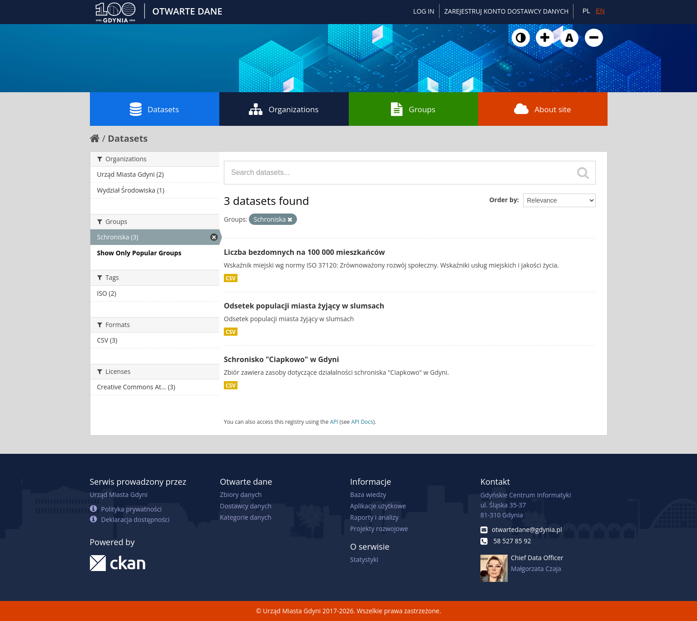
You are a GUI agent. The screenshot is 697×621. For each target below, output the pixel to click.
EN (600, 11)
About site (542, 109)
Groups (413, 109)
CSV (231, 278)
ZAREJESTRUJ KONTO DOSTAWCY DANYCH (507, 11)
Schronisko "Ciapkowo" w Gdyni (281, 359)
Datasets (154, 109)
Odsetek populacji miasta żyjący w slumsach (304, 306)
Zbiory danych (241, 494)
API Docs (362, 421)
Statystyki (364, 559)
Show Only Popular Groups (139, 252)
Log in (423, 11)
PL (586, 11)
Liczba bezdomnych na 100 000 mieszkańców (304, 252)
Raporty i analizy (374, 517)
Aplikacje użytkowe (378, 506)
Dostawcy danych (245, 506)
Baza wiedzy (368, 494)
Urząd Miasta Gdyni (119, 494)
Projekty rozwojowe (379, 528)
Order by (503, 199)
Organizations (283, 109)
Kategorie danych (245, 517)
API (334, 421)
